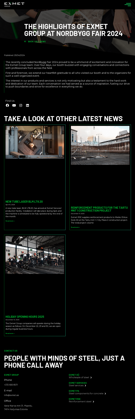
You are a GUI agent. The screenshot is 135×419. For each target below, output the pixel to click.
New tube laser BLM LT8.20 (24, 201)
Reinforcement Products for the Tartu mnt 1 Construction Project (99, 209)
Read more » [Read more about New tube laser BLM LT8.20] (10, 221)
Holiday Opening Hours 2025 (25, 316)
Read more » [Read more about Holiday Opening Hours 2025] (10, 333)
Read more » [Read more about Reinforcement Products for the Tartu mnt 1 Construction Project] (75, 227)
